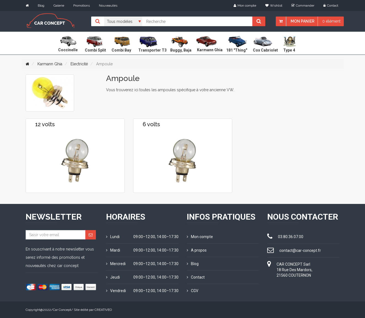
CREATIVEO (103, 310)
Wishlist (273, 5)
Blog (41, 5)
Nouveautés (108, 5)
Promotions (81, 5)
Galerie (58, 5)
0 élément (331, 21)
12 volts (45, 124)
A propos (197, 250)
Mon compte (245, 5)
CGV (192, 291)
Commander (302, 5)
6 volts (151, 124)
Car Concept (62, 310)
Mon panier (302, 21)
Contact (330, 5)
